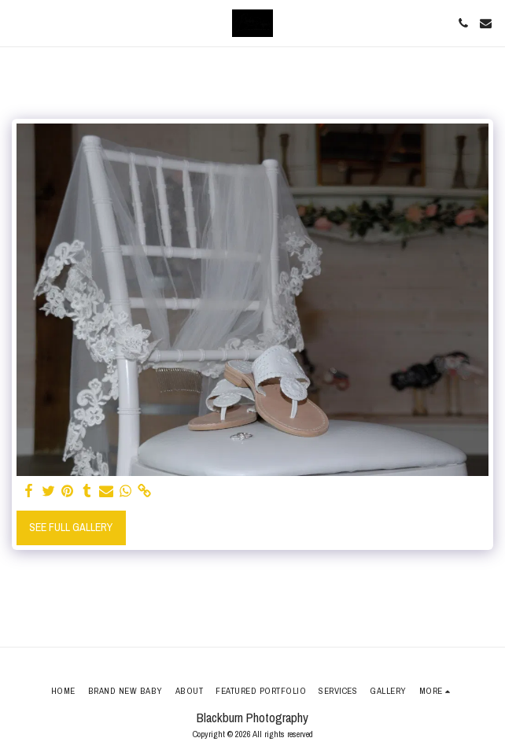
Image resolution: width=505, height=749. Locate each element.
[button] (17, 22)
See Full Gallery (70, 527)
